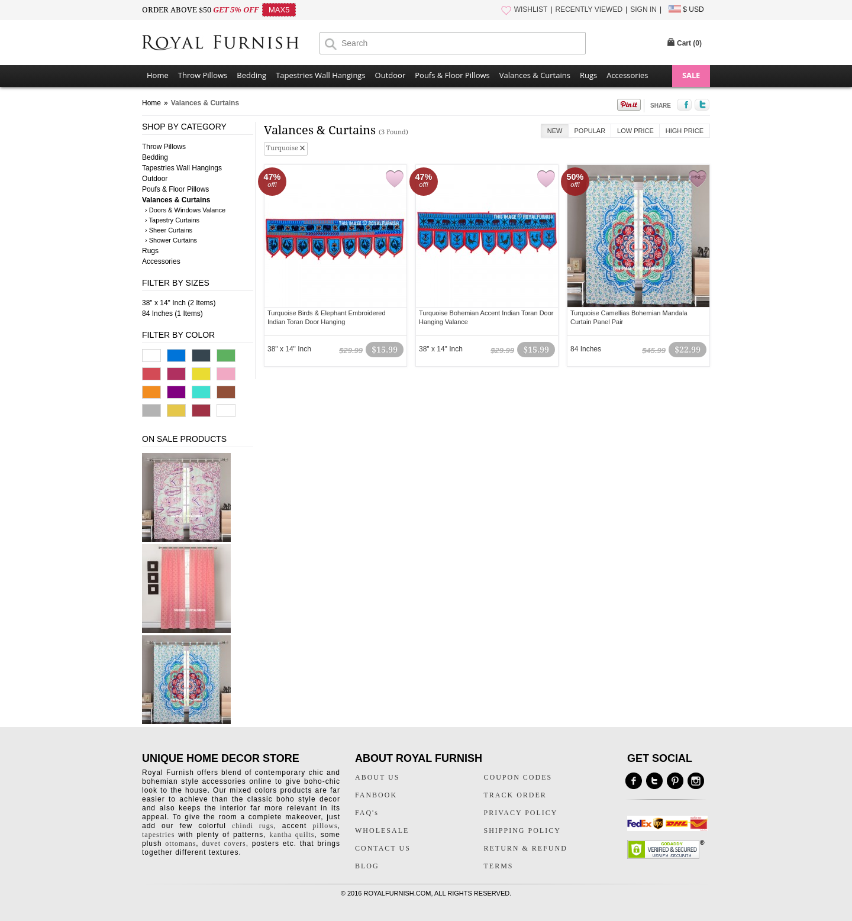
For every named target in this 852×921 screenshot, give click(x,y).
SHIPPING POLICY (522, 830)
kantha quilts (291, 834)
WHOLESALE (382, 830)
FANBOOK (376, 795)
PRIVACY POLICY (521, 813)
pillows (324, 826)
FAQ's (367, 813)
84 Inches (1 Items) (172, 313)
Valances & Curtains (534, 75)
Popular (590, 130)
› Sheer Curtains (168, 230)
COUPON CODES (518, 777)
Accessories (627, 75)
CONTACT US (383, 848)
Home (158, 75)
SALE (691, 75)
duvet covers (224, 843)
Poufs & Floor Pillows (452, 75)
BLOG (367, 866)
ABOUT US (377, 777)
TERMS (499, 866)
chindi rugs (252, 826)
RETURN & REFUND (525, 848)
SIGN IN (643, 9)
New (555, 130)
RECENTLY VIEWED (589, 9)
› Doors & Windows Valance (185, 210)
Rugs (588, 75)
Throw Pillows (202, 75)
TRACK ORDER (515, 795)
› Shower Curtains (171, 240)
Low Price (635, 130)
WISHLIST (531, 9)
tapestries (158, 834)
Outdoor (390, 75)
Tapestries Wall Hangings (320, 75)
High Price (684, 130)
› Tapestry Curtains (172, 220)
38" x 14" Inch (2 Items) (179, 303)
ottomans (180, 843)
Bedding (251, 75)
